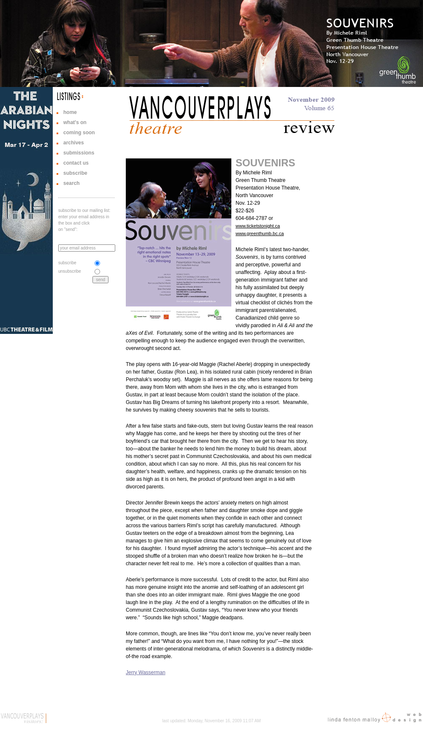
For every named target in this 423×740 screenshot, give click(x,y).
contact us (76, 163)
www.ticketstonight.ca (258, 225)
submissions (78, 153)
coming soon (79, 133)
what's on (75, 122)
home (70, 112)
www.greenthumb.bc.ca (260, 233)
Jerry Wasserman (145, 672)
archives (73, 143)
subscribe (75, 173)
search (71, 183)
